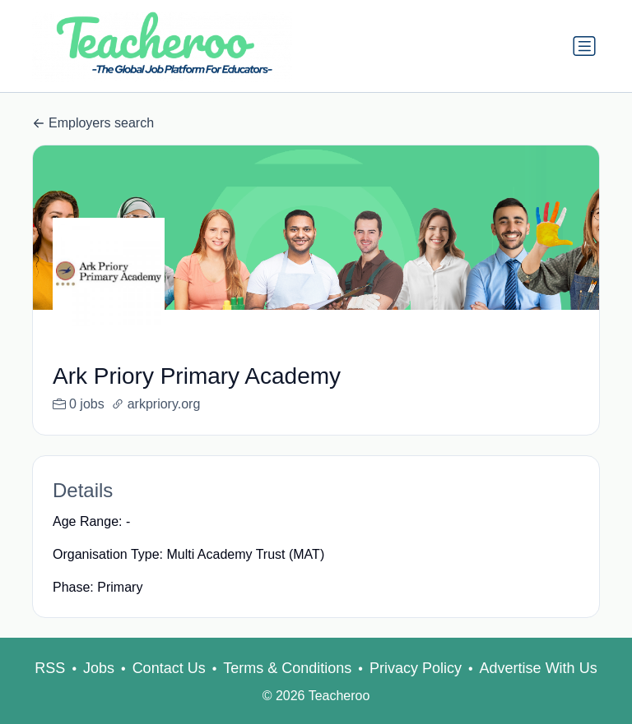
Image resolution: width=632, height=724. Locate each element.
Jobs (98, 688)
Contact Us (169, 688)
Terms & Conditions (287, 688)
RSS (50, 688)
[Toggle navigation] (584, 46)
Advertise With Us (538, 688)
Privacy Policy (415, 688)
